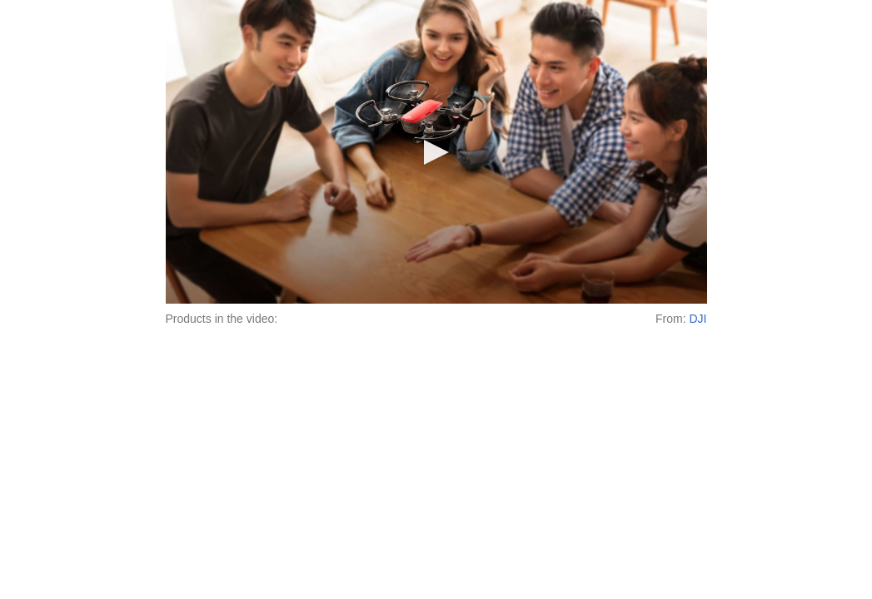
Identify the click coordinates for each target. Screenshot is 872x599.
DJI (698, 318)
